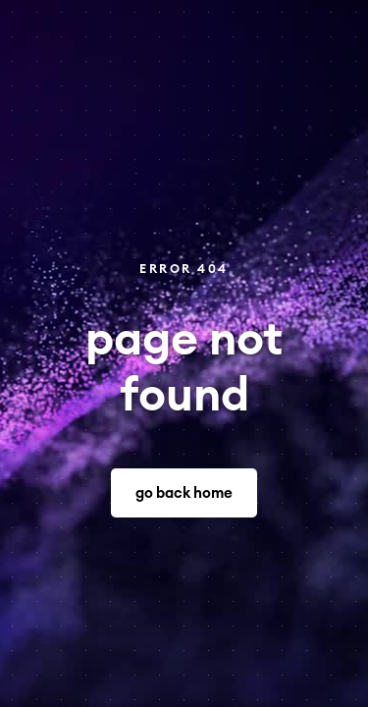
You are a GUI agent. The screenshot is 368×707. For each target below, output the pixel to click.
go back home (184, 493)
